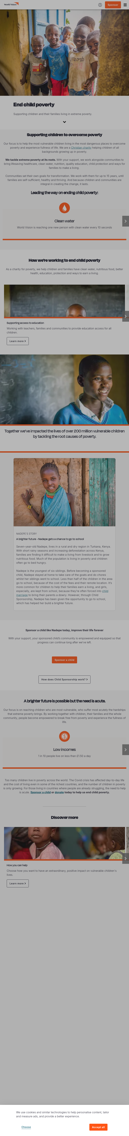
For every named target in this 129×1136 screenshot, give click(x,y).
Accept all (98, 1127)
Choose (26, 1127)
